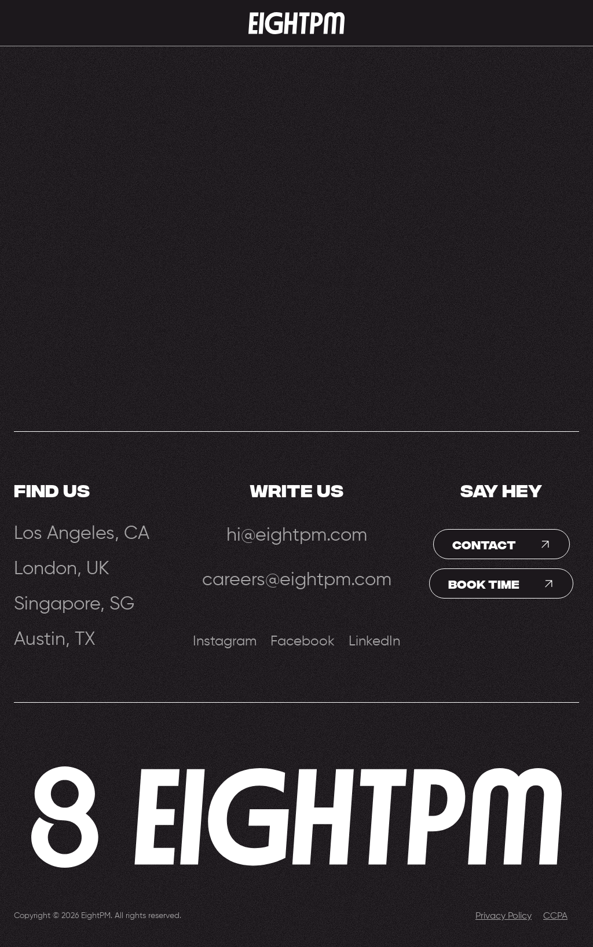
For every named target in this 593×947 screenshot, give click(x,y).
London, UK (61, 568)
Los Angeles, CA (81, 532)
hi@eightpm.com (296, 535)
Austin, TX (55, 638)
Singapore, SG (74, 603)
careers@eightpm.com (296, 580)
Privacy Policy (503, 916)
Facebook (302, 641)
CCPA (555, 916)
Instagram (225, 641)
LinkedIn (374, 641)
